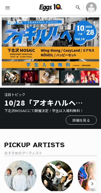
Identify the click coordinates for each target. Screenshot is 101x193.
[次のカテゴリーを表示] (92, 183)
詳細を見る (81, 120)
